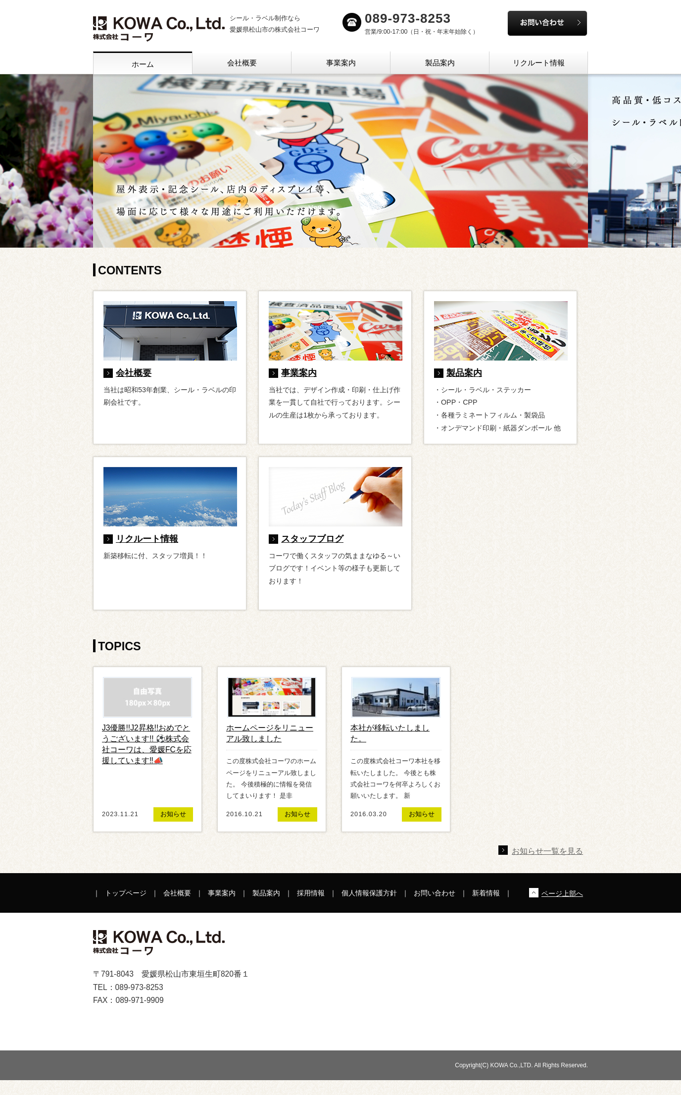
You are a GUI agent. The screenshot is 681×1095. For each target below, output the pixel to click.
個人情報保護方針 (369, 893)
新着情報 (486, 893)
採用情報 (311, 893)
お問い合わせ (434, 893)
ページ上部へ (562, 893)
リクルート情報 (539, 62)
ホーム (143, 64)
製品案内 (440, 62)
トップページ (125, 893)
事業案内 (341, 62)
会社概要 (242, 62)
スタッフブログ (312, 539)
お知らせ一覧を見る (547, 851)
